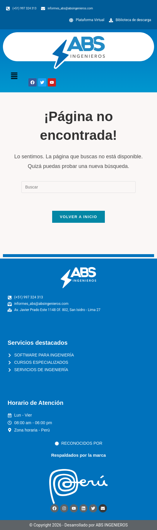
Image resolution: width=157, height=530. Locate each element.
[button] (14, 76)
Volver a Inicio (78, 217)
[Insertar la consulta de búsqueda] (78, 187)
